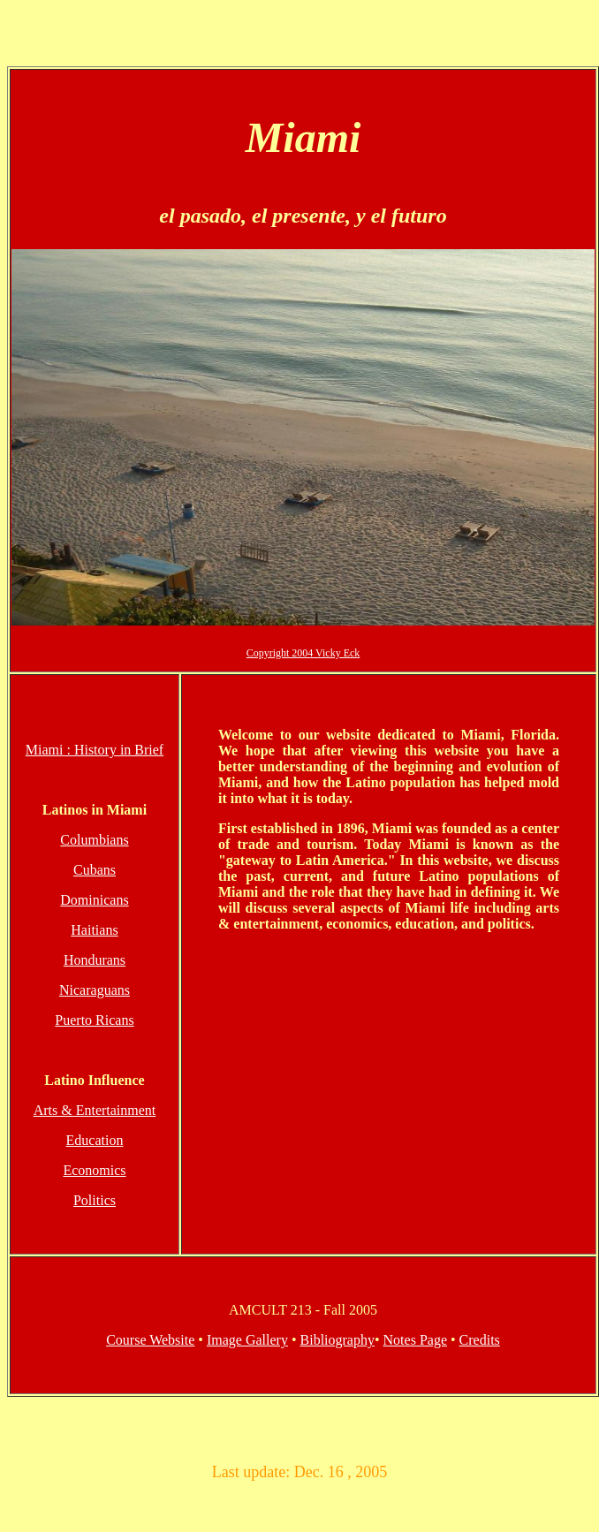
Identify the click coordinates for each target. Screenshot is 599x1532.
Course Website (150, 1339)
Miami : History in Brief (94, 749)
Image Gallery (247, 1339)
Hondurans (94, 959)
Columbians (94, 839)
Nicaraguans (94, 989)
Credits (479, 1339)
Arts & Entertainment (95, 1110)
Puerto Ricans (94, 1020)
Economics (94, 1170)
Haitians (94, 929)
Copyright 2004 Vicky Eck (303, 653)
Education (95, 1140)
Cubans (94, 869)
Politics (94, 1200)
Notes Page (415, 1339)
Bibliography (337, 1339)
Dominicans (94, 899)
